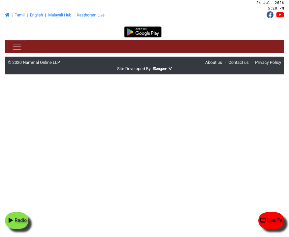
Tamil (20, 15)
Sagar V (162, 68)
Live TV (271, 220)
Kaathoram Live (91, 15)
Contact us (238, 62)
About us (213, 62)
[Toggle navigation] (17, 46)
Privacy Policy (268, 62)
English (36, 15)
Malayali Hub (59, 15)
